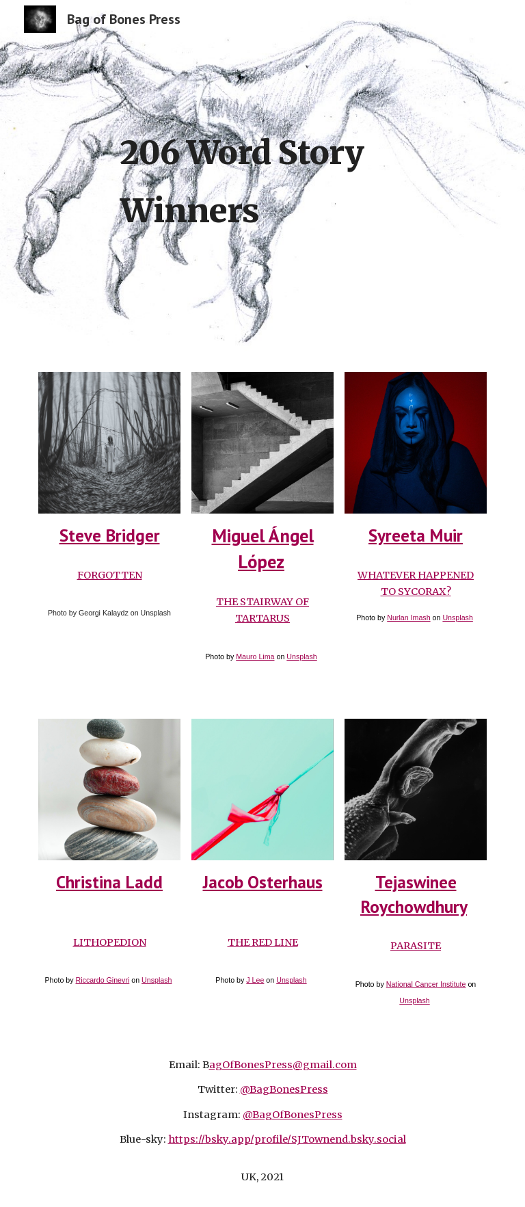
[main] (300, 178)
